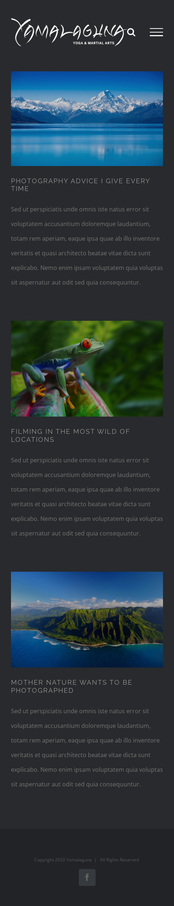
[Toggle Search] (131, 31)
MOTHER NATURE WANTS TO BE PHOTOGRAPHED (72, 686)
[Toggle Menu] (156, 32)
